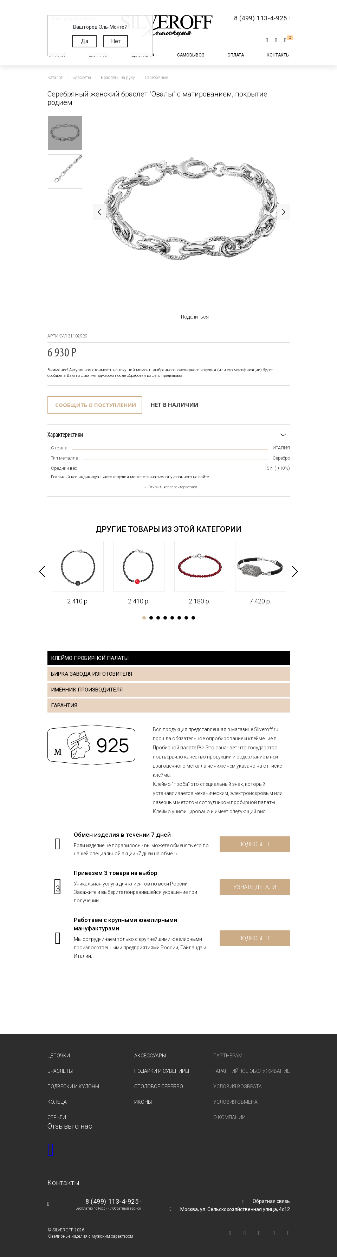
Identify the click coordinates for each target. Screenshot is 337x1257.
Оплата (235, 55)
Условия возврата (237, 1086)
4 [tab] (165, 618)
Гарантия (64, 705)
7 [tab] (186, 618)
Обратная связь (271, 1201)
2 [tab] (151, 618)
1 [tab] (144, 618)
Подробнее (255, 844)
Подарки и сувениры (161, 1071)
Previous (99, 212)
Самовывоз (191, 55)
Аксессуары (150, 1055)
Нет (116, 41)
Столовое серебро (158, 1086)
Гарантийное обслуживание (251, 1071)
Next (283, 212)
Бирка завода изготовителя (91, 674)
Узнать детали (254, 887)
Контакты (278, 55)
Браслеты (60, 1071)
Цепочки (58, 1055)
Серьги (56, 1117)
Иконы (143, 1102)
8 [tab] (193, 618)
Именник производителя (87, 690)
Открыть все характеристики (173, 487)
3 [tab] (158, 618)
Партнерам (227, 1055)
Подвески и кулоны (73, 1086)
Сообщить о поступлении (95, 404)
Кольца (57, 1102)
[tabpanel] (77, 573)
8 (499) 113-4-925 (111, 1201)
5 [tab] (172, 618)
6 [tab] (179, 618)
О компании (229, 1117)
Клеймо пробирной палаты (90, 658)
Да (84, 41)
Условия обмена (235, 1102)
